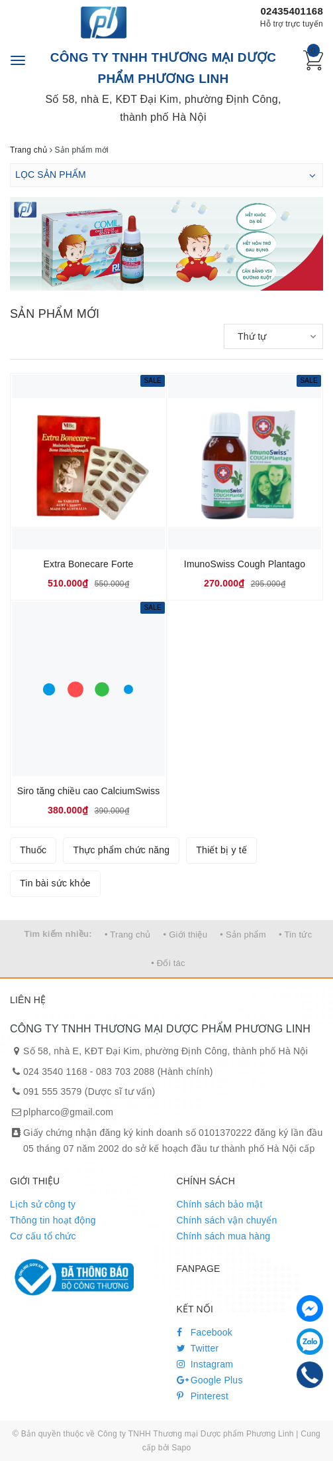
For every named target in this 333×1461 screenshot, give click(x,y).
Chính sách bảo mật (220, 1204)
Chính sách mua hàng (224, 1236)
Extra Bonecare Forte (89, 564)
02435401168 (291, 11)
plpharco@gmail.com (68, 1112)
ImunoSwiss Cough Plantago (244, 564)
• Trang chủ (128, 934)
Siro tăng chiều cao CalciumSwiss (88, 791)
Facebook (205, 1332)
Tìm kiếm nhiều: (58, 934)
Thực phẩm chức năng (121, 850)
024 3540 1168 (55, 1071)
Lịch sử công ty (42, 1204)
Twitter (198, 1348)
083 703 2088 (125, 1071)
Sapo (181, 1447)
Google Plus (210, 1380)
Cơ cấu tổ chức (43, 1236)
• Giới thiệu (186, 934)
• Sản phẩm (242, 934)
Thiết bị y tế (221, 850)
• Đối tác (168, 963)
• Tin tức (295, 934)
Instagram (205, 1364)
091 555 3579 (52, 1091)
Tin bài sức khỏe (55, 883)
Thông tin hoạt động (53, 1220)
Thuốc (33, 850)
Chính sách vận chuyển (227, 1220)
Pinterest (203, 1396)
